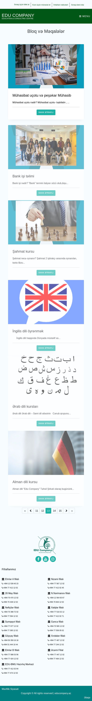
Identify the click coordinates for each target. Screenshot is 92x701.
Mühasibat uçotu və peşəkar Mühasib (41, 95)
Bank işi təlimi (23, 182)
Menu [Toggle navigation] (84, 16)
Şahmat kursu (23, 257)
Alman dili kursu (24, 488)
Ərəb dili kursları (25, 413)
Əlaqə (87, 697)
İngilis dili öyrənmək (28, 337)
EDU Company (18, 16)
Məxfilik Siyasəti (10, 689)
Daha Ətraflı (46, 112)
